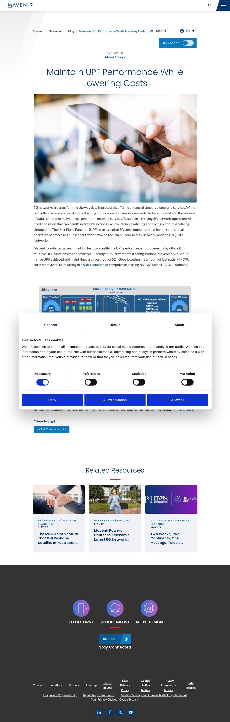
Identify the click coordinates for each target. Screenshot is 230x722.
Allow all (177, 400)
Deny (52, 400)
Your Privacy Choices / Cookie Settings (115, 699)
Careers (74, 685)
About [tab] (179, 325)
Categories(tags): (45, 421)
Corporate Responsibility (60, 695)
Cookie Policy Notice (145, 685)
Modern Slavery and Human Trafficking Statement (154, 695)
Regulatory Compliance (98, 695)
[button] (210, 5)
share (158, 31)
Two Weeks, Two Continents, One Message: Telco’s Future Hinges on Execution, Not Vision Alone (168, 538)
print (188, 31)
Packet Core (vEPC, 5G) (51, 429)
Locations (56, 685)
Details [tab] (115, 325)
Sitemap (91, 685)
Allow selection (115, 400)
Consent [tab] (50, 325)
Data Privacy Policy (125, 685)
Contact (38, 685)
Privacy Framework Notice (168, 685)
